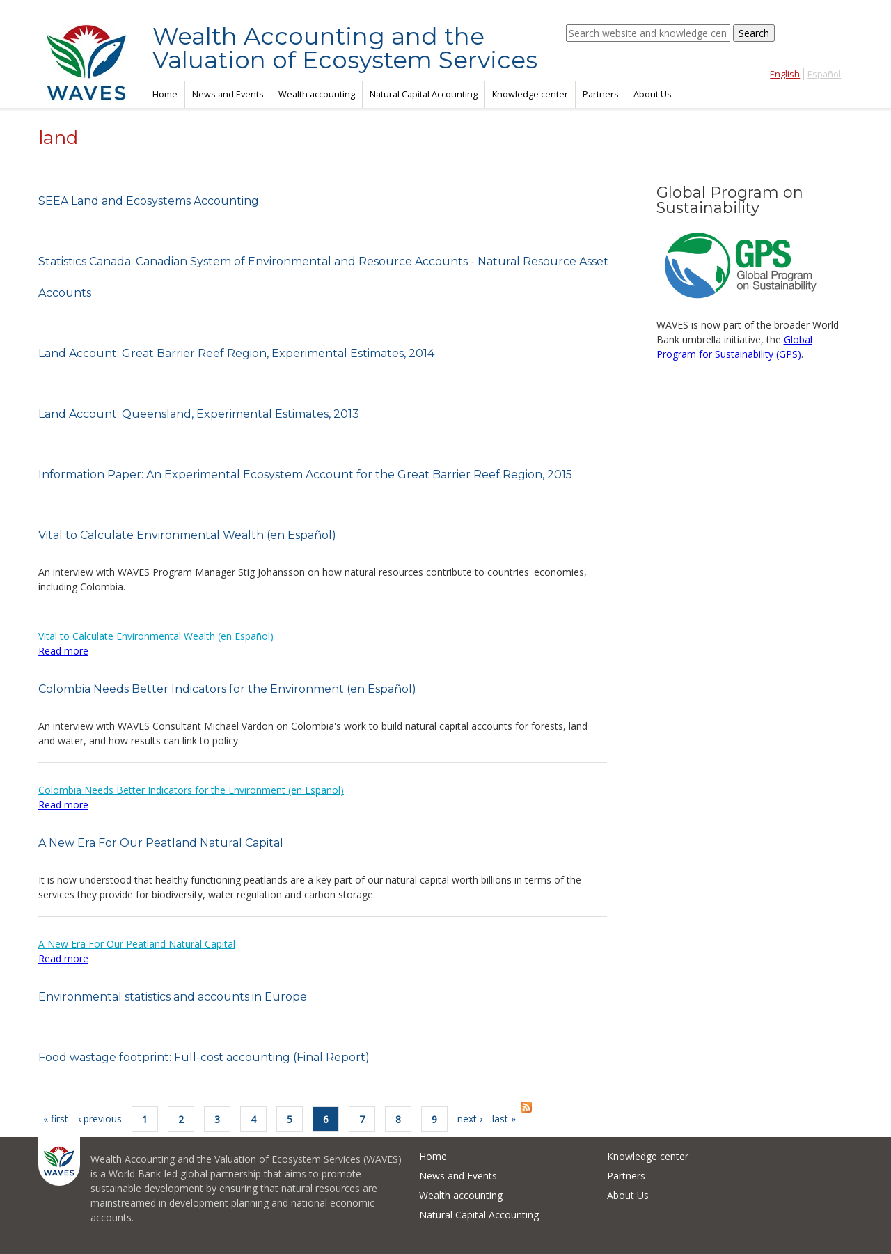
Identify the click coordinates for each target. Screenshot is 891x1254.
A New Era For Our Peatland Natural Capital (160, 842)
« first (55, 1118)
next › (469, 1118)
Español (824, 74)
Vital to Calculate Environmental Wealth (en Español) (187, 535)
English (785, 74)
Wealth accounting (316, 94)
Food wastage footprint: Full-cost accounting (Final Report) (204, 1057)
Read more (63, 650)
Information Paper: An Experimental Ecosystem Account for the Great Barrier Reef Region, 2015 (305, 474)
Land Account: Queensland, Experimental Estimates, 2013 (198, 414)
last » (504, 1118)
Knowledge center (530, 94)
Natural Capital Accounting (424, 94)
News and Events (228, 94)
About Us (652, 94)
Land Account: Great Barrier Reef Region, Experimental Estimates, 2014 (236, 353)
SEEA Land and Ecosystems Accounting (148, 200)
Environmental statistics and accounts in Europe (172, 996)
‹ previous (100, 1118)
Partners (601, 94)
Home (165, 94)
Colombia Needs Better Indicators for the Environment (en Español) (227, 689)
